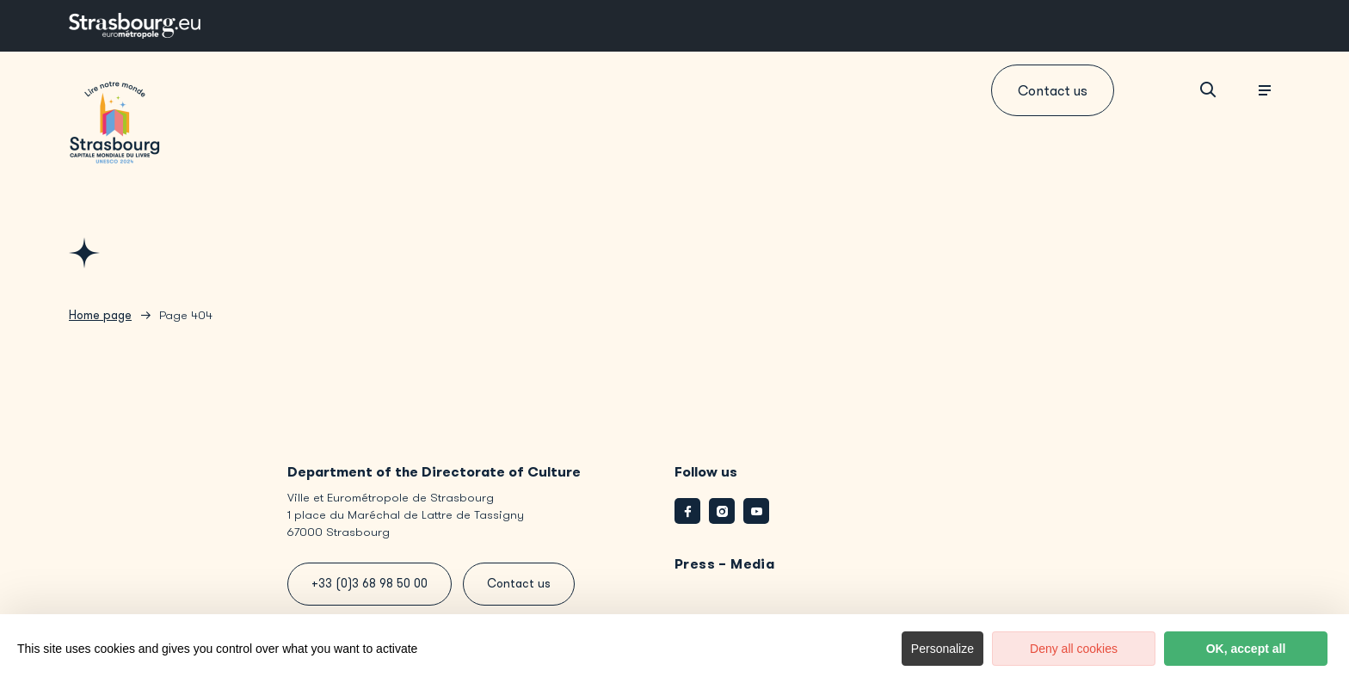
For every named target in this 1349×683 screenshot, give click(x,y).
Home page (100, 315)
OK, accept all (1246, 648)
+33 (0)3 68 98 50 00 (369, 583)
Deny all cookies (1074, 648)
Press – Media (724, 564)
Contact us (1052, 91)
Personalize (942, 648)
